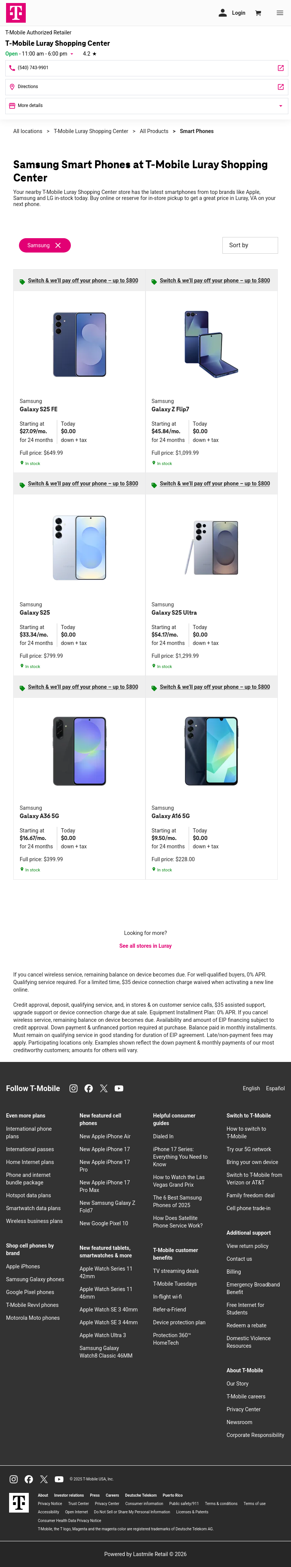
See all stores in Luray (145, 946)
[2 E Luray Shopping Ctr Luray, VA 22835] (146, 87)
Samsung (38, 245)
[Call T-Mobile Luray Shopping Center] (146, 68)
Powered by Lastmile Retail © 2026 (145, 1554)
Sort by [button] (250, 245)
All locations (27, 131)
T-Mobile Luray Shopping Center (91, 131)
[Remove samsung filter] (45, 245)
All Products (154, 131)
